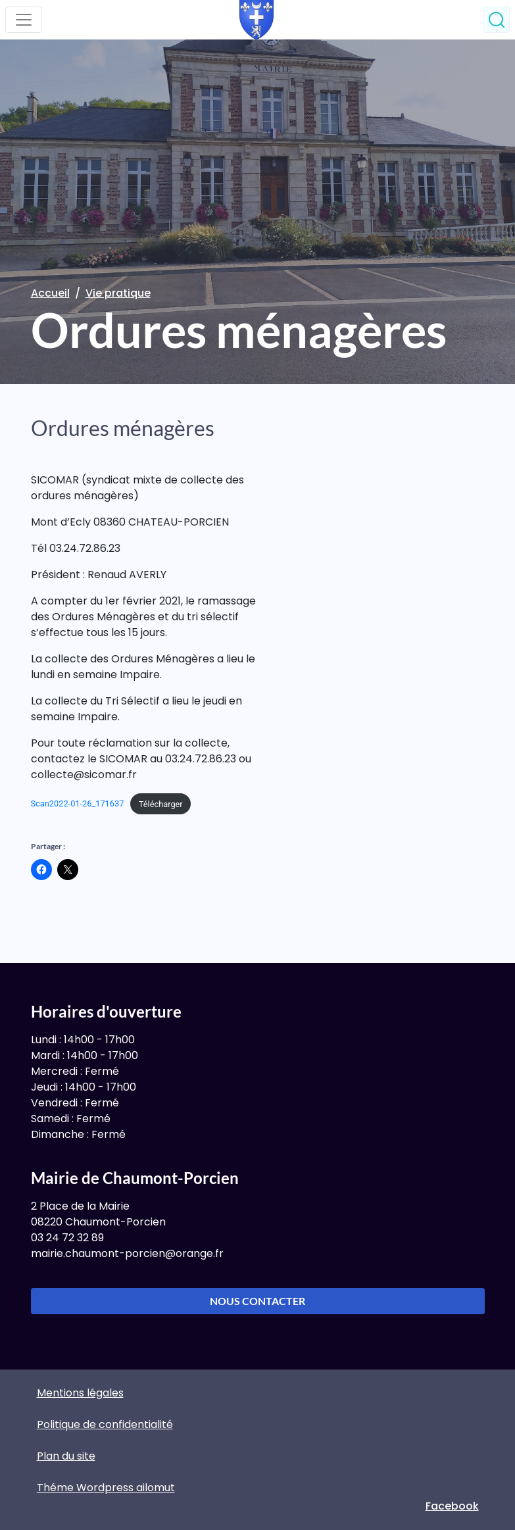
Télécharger (161, 804)
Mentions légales (80, 1392)
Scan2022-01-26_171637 (77, 804)
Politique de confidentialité (105, 1424)
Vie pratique (118, 293)
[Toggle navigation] (23, 20)
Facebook (452, 1506)
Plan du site (66, 1456)
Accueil (50, 293)
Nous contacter (257, 1301)
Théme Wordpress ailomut (106, 1487)
